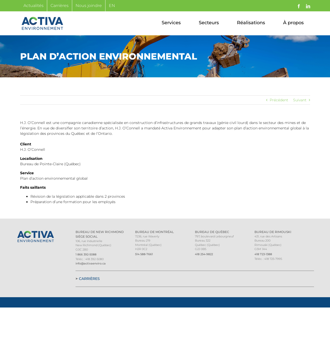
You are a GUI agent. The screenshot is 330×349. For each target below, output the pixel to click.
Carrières (89, 278)
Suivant (300, 100)
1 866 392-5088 (86, 254)
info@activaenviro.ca (91, 263)
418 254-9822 (204, 254)
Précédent (279, 100)
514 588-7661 (144, 254)
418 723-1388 (263, 254)
